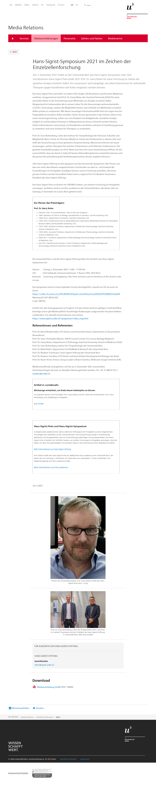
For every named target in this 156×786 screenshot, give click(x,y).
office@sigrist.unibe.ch (44, 665)
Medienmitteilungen (46, 38)
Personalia (69, 38)
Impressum (84, 759)
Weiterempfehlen (20, 708)
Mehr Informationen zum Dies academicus (51, 467)
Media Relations (27, 717)
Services (24, 38)
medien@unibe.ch (41, 373)
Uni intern (61, 5)
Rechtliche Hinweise (68, 759)
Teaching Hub (50, 5)
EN (77, 5)
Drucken (40, 708)
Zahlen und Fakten (91, 38)
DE (72, 5)
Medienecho (115, 38)
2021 (14, 51)
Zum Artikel (38, 403)
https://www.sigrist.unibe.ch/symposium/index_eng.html (60, 318)
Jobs (10, 5)
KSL (42, 5)
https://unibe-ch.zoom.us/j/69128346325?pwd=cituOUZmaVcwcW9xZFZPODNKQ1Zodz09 (76, 293)
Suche (89, 5)
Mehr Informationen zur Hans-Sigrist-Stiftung (52, 449)
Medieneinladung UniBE (55, 686)
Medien (27, 5)
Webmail (35, 5)
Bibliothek (18, 5)
